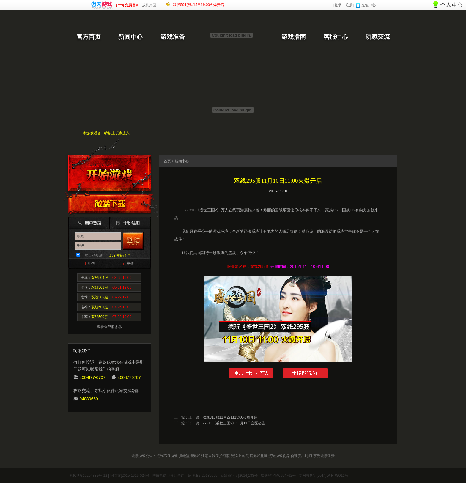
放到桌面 (149, 5)
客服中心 (335, 37)
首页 (167, 161)
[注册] (349, 5)
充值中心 (368, 5)
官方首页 (88, 37)
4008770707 (129, 377)
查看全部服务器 (109, 327)
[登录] (338, 5)
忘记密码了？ (120, 255)
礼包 (91, 264)
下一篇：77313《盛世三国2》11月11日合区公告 (226, 423)
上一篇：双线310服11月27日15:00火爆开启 (223, 417)
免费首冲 (127, 5)
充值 (130, 264)
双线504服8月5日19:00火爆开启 (198, 5)
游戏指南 (293, 37)
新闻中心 (130, 37)
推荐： (106, 278)
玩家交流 (378, 37)
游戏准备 (173, 37)
